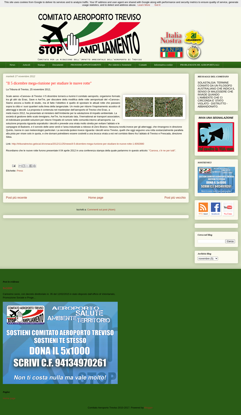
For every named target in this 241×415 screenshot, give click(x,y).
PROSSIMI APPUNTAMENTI (86, 64)
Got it (157, 5)
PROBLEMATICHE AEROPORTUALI (199, 64)
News (12, 64)
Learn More (144, 5)
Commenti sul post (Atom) (101, 209)
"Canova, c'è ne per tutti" (162, 150)
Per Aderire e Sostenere (120, 64)
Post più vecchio (175, 197)
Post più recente (16, 197)
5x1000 (7, 288)
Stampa (41, 64)
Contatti (143, 64)
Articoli (26, 64)
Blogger (148, 407)
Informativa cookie (163, 64)
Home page (95, 197)
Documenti (57, 64)
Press (20, 170)
